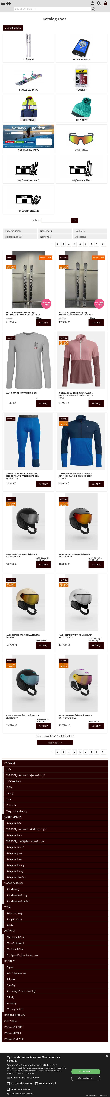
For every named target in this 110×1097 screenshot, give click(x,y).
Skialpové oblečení (16, 877)
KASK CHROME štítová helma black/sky (22, 716)
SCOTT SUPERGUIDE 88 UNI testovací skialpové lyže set (23, 313)
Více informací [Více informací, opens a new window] (28, 1073)
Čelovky (10, 997)
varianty (43, 322)
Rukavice (11, 979)
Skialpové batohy (15, 865)
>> (103, 244)
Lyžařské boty (13, 781)
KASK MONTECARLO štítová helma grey (74, 555)
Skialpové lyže (13, 823)
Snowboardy (12, 889)
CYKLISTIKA (81, 150)
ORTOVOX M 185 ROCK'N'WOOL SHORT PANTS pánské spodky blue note (23, 476)
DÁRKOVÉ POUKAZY (28, 150)
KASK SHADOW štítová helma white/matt (75, 636)
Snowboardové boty (16, 895)
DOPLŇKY (81, 120)
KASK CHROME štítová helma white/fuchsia (75, 716)
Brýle (9, 787)
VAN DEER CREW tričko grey (21, 393)
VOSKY (81, 89)
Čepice (9, 967)
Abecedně (80, 236)
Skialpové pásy (14, 853)
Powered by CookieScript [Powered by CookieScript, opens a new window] (97, 1095)
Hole (8, 799)
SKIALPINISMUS (81, 59)
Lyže (8, 769)
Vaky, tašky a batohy (17, 811)
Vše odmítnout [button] (86, 1078)
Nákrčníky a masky (16, 973)
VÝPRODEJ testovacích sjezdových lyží (25, 775)
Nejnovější (45, 236)
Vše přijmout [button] (86, 1071)
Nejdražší (80, 231)
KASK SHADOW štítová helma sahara (23, 636)
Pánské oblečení (15, 943)
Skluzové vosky (14, 913)
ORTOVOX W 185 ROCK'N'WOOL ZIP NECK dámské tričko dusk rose (76, 395)
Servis (9, 925)
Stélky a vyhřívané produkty (21, 991)
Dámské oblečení (15, 937)
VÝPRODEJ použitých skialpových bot (25, 841)
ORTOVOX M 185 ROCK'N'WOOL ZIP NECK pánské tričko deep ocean (76, 476)
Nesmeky (11, 1003)
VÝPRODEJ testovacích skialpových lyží (26, 829)
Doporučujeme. (13, 231)
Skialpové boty (14, 835)
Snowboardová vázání (17, 901)
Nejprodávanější (13, 236)
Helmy (9, 793)
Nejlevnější (46, 231)
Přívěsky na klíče (15, 1009)
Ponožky (10, 985)
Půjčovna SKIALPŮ (28, 180)
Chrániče (11, 805)
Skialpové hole (14, 859)
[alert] (55, 1075)
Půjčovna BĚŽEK (81, 180)
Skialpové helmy (14, 871)
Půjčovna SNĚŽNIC (28, 210)
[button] (37, 1093)
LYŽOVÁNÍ (28, 59)
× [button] (107, 1056)
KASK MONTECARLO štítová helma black (21, 555)
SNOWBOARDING (28, 89)
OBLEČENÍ (28, 120)
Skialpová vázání (14, 847)
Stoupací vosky (14, 919)
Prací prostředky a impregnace (22, 955)
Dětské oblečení (14, 949)
